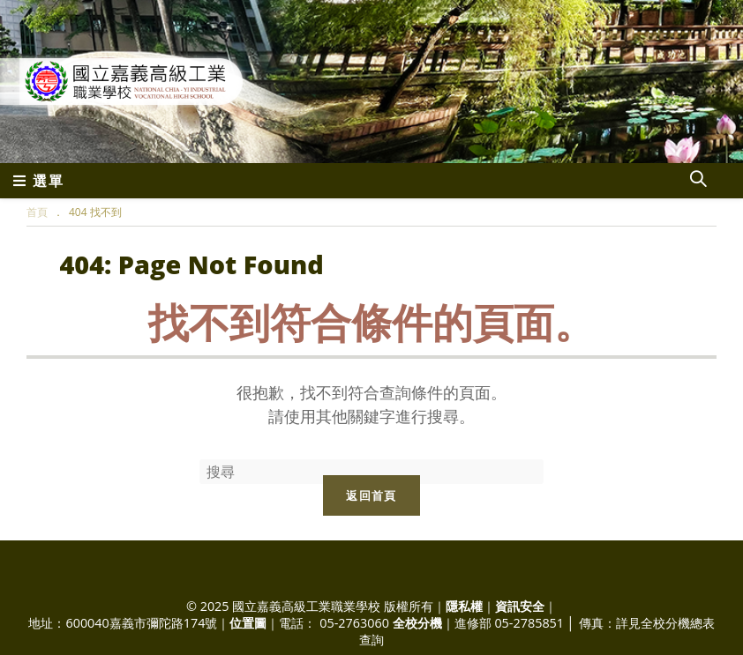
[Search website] (698, 180)
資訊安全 (519, 606)
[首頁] (37, 212)
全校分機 (417, 622)
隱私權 (464, 606)
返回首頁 (371, 495)
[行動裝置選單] (38, 180)
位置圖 (247, 622)
